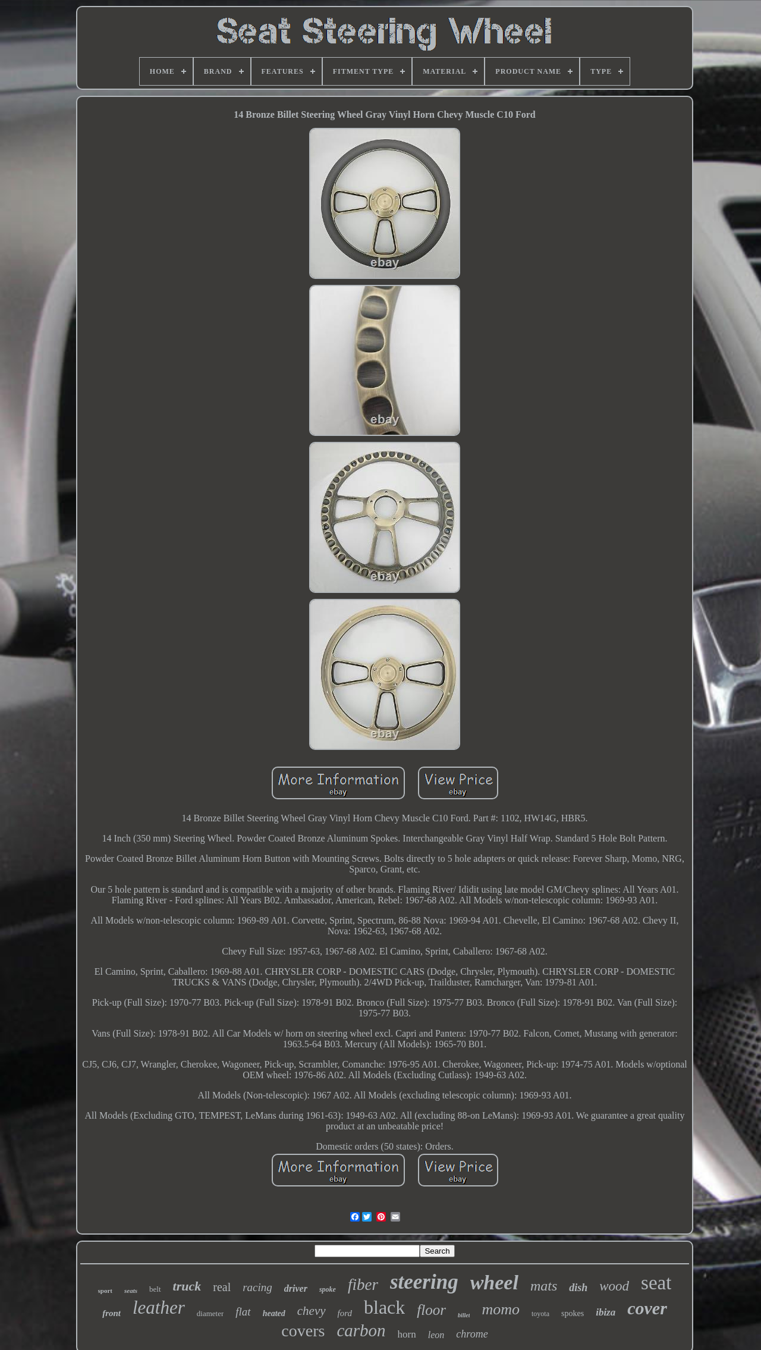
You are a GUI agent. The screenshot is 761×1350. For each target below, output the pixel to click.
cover (647, 1308)
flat (242, 1311)
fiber (363, 1285)
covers (303, 1330)
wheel (494, 1282)
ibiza (605, 1312)
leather (159, 1307)
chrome (472, 1334)
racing (257, 1287)
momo (501, 1309)
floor (431, 1310)
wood (614, 1286)
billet (464, 1315)
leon (436, 1335)
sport (105, 1290)
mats (543, 1286)
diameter (210, 1313)
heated (274, 1313)
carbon (361, 1330)
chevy (311, 1311)
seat (656, 1283)
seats (130, 1290)
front (111, 1313)
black (384, 1307)
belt (155, 1289)
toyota (540, 1314)
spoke (327, 1289)
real (222, 1287)
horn (407, 1334)
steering (424, 1282)
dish (578, 1288)
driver (295, 1288)
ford (345, 1313)
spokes (572, 1313)
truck (187, 1286)
